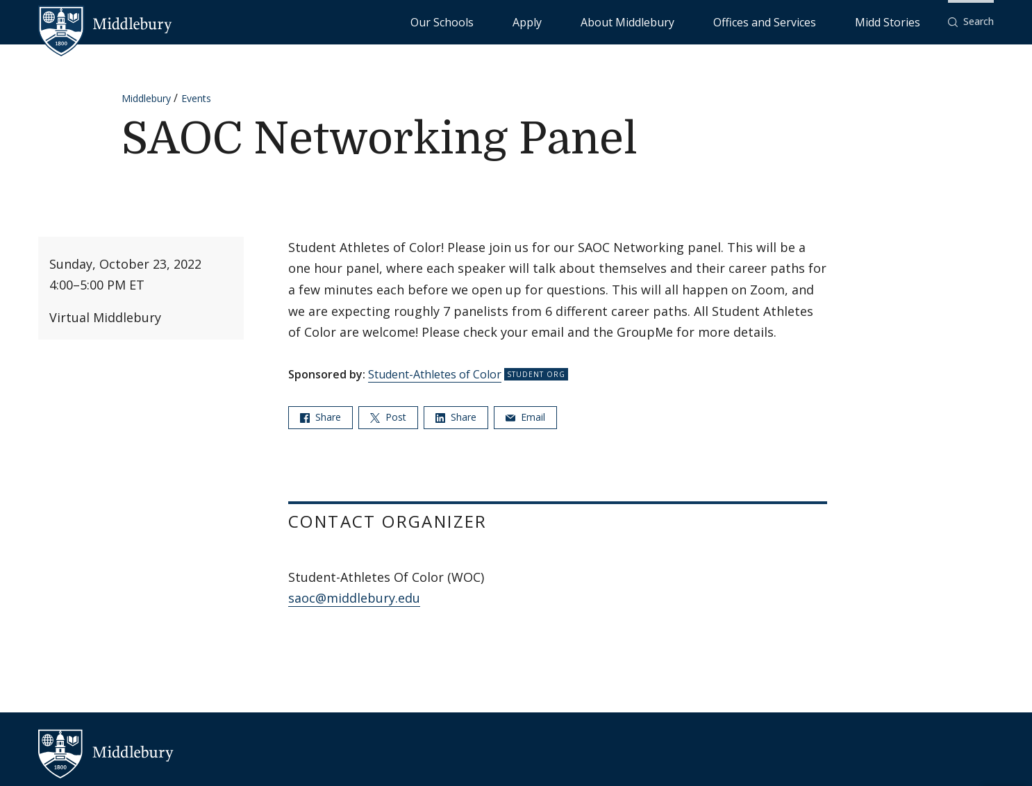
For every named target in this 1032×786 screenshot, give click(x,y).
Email (525, 417)
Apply (641, 21)
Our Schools (585, 21)
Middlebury (146, 98)
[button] (971, 22)
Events (196, 98)
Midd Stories (902, 21)
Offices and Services (812, 21)
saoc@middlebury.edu (354, 598)
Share (320, 417)
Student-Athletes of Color (434, 374)
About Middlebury (710, 21)
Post (388, 417)
